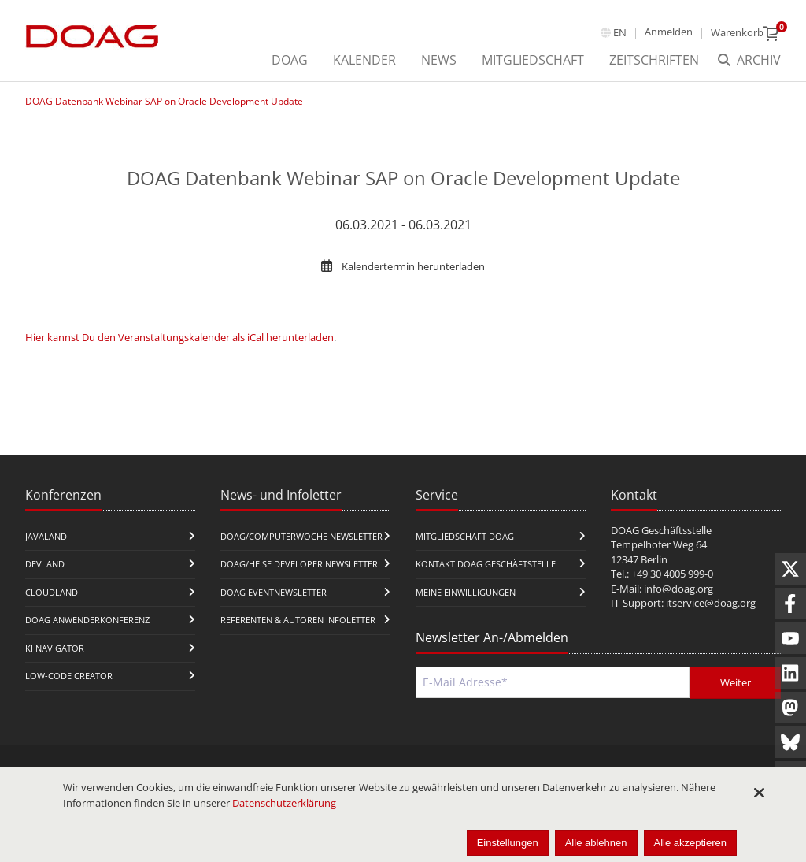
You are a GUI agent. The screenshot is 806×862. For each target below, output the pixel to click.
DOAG (290, 60)
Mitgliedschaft (533, 60)
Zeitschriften (654, 60)
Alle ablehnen (596, 843)
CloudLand (51, 592)
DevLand (45, 564)
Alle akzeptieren (690, 843)
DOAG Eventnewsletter (273, 592)
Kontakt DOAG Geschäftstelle (486, 564)
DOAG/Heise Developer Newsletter (299, 564)
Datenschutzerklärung (284, 803)
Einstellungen (507, 843)
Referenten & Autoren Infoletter (297, 620)
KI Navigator (54, 648)
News (439, 60)
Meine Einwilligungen (466, 592)
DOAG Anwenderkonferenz (87, 620)
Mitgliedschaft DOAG (465, 536)
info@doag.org (678, 588)
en (620, 32)
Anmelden (669, 31)
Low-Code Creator (69, 676)
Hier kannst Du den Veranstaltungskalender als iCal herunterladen (179, 337)
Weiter (735, 682)
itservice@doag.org (711, 603)
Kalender (364, 60)
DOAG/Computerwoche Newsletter (301, 536)
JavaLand (46, 536)
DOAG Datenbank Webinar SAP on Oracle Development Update (164, 101)
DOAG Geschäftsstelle (661, 530)
